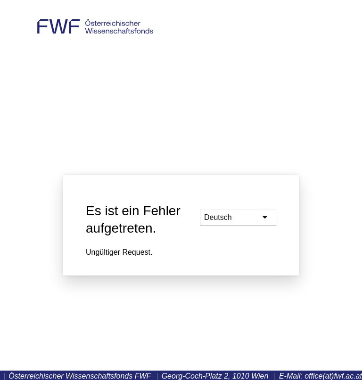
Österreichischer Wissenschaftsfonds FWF (95, 22)
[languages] (238, 217)
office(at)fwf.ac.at (333, 376)
